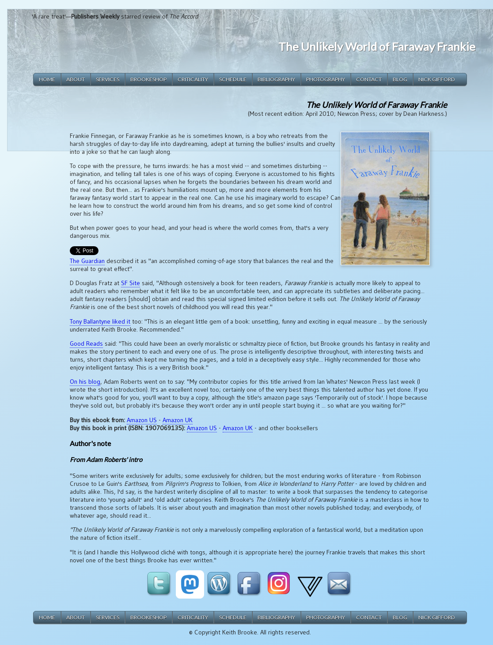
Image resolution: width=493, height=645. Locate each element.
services (107, 79)
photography (325, 79)
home (47, 79)
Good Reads (86, 343)
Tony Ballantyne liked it (100, 321)
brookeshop (148, 79)
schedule (232, 79)
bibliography (276, 79)
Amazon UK (178, 420)
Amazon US (142, 420)
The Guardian (87, 261)
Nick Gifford (436, 79)
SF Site (130, 283)
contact (369, 79)
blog (400, 79)
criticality (193, 79)
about (75, 79)
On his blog (85, 381)
